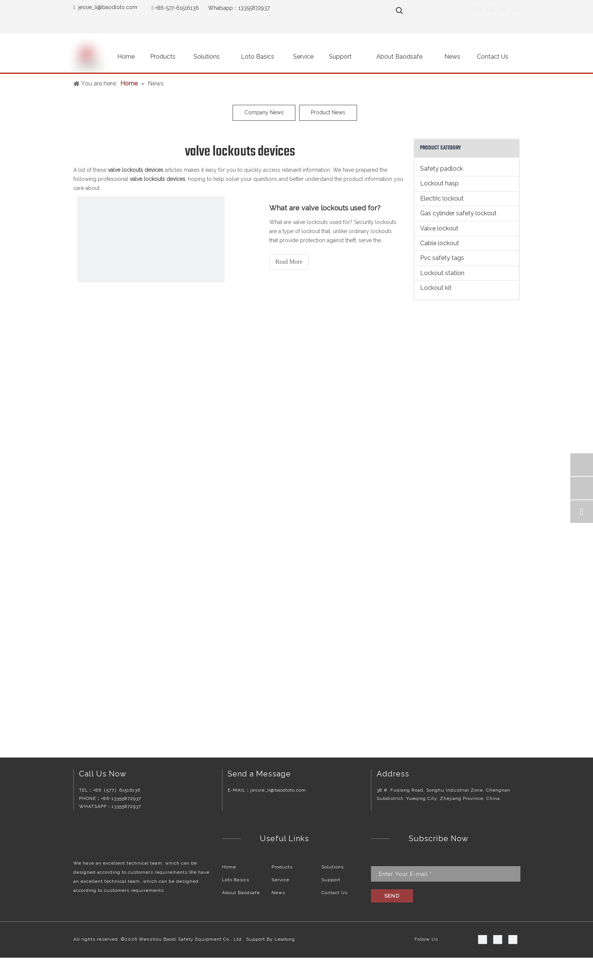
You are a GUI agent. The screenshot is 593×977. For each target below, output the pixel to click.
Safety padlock (441, 168)
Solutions (332, 867)
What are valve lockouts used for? (324, 208)
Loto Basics (235, 879)
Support (330, 879)
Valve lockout (439, 228)
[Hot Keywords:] (399, 10)
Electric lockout (442, 198)
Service (280, 879)
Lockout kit (436, 287)
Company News (264, 112)
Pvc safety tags (442, 257)
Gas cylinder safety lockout (458, 213)
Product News (328, 112)
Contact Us (334, 892)
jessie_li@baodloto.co (105, 7)
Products (282, 867)
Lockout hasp (439, 183)
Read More (289, 261)
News (278, 892)
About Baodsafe (241, 892)
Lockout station (442, 273)
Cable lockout (439, 243)
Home (229, 867)
